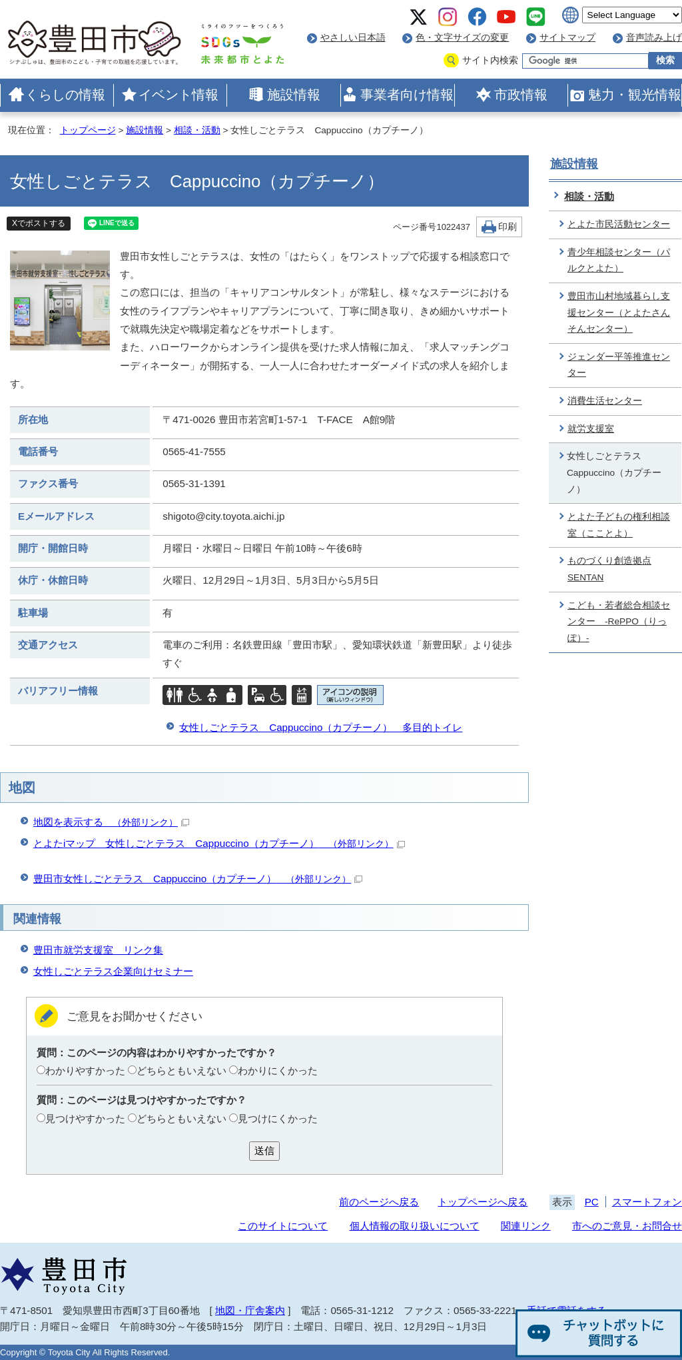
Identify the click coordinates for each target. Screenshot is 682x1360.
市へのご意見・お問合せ (627, 1225)
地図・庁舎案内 (250, 1310)
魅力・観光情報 (634, 94)
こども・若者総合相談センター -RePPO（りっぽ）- (618, 621)
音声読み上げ (654, 38)
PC (592, 1201)
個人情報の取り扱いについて (415, 1225)
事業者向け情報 (407, 94)
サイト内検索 (490, 60)
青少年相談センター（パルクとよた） (618, 260)
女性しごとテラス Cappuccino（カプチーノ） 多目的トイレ (320, 727)
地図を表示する (111, 822)
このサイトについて (283, 1225)
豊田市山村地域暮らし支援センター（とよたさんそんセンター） (618, 312)
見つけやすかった (85, 1118)
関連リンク (526, 1225)
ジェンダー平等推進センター (618, 365)
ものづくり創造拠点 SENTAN (609, 569)
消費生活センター (604, 401)
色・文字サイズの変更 (462, 38)
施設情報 (293, 94)
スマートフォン (647, 1201)
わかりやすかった (85, 1070)
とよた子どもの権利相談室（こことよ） (618, 525)
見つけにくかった (278, 1118)
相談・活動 (197, 130)
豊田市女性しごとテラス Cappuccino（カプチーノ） (197, 878)
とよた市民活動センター (618, 224)
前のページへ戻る (379, 1201)
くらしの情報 (65, 94)
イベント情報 (178, 94)
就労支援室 (590, 429)
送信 (264, 1150)
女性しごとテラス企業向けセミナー (113, 971)
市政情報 (520, 94)
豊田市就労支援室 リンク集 (98, 950)
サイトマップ (567, 38)
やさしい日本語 (353, 38)
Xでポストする (38, 223)
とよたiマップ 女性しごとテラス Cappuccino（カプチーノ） (219, 843)
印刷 (507, 227)
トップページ (88, 130)
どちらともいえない (181, 1070)
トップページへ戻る (482, 1201)
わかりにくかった (278, 1070)
